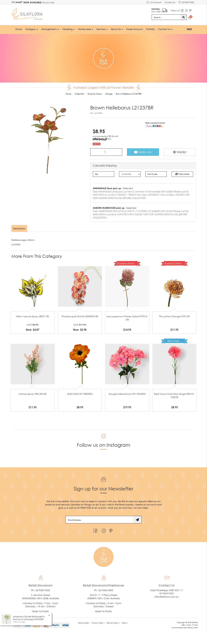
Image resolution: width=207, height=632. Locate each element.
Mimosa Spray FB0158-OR (33, 394)
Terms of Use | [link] (84, 623)
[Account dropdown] (154, 2)
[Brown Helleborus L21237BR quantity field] (106, 152)
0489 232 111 (176, 590)
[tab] (19, 228)
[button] (180, 152)
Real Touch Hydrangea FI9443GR (28, 619)
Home (18, 29)
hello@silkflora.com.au (166, 596)
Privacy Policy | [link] (98, 623)
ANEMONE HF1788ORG (80, 394)
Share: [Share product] (154, 126)
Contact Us (170, 2)
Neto (196, 627)
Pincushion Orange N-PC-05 (174, 316)
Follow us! (175, 10)
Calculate (182, 174)
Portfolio (150, 29)
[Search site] (183, 17)
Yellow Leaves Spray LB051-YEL (32, 316)
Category (31, 29)
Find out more (48, 2)
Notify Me (143, 152)
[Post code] (156, 174)
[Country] (130, 174)
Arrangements (50, 29)
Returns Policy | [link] (113, 623)
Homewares (85, 29)
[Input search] (166, 17)
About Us (117, 29)
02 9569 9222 (186, 2)
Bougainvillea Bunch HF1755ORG (127, 394)
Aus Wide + (159, 10)
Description (19, 228)
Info (109, 139)
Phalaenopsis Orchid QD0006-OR (80, 316)
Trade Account (134, 29)
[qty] (103, 174)
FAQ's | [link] (125, 623)
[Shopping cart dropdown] (190, 18)
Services (102, 29)
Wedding (68, 29)
